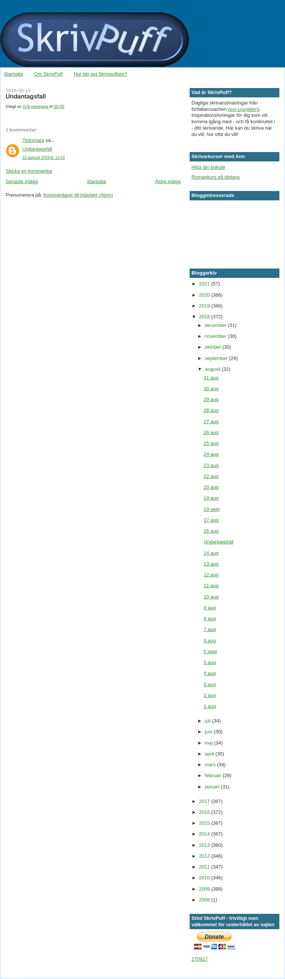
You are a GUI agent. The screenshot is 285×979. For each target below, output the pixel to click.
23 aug (210, 465)
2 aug (209, 695)
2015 (205, 823)
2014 (205, 834)
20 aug (210, 487)
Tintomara (33, 140)
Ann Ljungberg (244, 109)
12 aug (210, 575)
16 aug (210, 531)
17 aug (210, 520)
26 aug (210, 432)
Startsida (13, 74)
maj (209, 743)
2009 (205, 889)
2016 (205, 812)
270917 (199, 959)
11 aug (210, 585)
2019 (205, 306)
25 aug (210, 443)
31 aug (210, 378)
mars (211, 764)
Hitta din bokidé (208, 167)
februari (214, 775)
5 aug (209, 662)
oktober (214, 347)
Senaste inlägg (22, 181)
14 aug (210, 553)
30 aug (210, 388)
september (217, 358)
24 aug (210, 454)
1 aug (209, 706)
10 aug (210, 597)
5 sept (210, 651)
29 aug (210, 399)
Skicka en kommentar (29, 171)
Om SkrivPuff (48, 74)
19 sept (211, 509)
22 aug (210, 476)
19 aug (210, 498)
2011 (205, 867)
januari (213, 786)
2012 (205, 856)
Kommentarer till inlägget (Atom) (78, 195)
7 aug (209, 629)
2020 (205, 295)
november (216, 336)
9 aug (209, 607)
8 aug (209, 618)
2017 (205, 801)
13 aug (210, 564)
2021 (205, 284)
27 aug (210, 421)
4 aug (209, 673)
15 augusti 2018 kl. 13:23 (43, 157)
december (216, 325)
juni (209, 731)
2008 (205, 900)
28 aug (210, 410)
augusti (213, 369)
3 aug (209, 684)
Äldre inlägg (168, 181)
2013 (205, 845)
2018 (205, 316)
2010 (205, 878)
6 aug (209, 640)
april (210, 754)
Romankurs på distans (215, 177)
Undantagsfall (37, 149)
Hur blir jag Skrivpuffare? (100, 74)
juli (208, 721)
